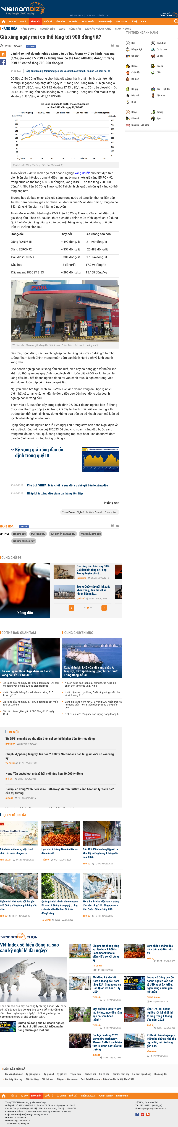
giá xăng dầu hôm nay (24, 540)
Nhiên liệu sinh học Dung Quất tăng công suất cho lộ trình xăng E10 (92, 694)
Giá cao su (72, 1079)
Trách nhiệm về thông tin (17, 1123)
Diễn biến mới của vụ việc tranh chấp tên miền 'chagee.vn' (16, 851)
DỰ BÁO (23, 21)
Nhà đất (10, 779)
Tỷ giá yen (62, 1074)
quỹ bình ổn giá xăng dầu (63, 533)
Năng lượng (28, 28)
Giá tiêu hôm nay (121, 1074)
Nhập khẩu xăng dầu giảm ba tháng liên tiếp (55, 493)
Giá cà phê (104, 1074)
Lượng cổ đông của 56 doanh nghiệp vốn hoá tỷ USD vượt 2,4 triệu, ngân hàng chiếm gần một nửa (41, 1026)
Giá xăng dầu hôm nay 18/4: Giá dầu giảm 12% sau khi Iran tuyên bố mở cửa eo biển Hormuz (31, 684)
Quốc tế (9, 798)
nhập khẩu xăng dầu (91, 533)
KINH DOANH (121, 21)
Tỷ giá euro (75, 1074)
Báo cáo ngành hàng (98, 28)
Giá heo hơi (90, 1074)
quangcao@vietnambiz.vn (154, 1108)
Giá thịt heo (47, 1079)
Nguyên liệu (47, 28)
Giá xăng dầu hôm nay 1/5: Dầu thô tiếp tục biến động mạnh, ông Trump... (93, 590)
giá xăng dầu (19, 533)
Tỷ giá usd (49, 1074)
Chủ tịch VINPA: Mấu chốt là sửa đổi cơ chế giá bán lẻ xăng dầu (67, 485)
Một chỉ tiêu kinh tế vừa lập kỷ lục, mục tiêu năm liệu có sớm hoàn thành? (107, 1014)
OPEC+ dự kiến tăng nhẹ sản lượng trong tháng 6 (92, 714)
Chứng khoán (153, 997)
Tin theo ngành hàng (142, 33)
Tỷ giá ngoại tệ (33, 1074)
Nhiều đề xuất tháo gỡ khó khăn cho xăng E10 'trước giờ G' (28, 694)
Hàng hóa (9, 28)
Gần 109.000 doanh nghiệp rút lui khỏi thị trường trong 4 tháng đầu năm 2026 (101, 853)
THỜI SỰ (13, 21)
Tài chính (10, 763)
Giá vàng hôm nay (14, 1074)
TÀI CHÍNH (60, 21)
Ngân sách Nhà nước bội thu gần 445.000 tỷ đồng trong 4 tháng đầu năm (18, 905)
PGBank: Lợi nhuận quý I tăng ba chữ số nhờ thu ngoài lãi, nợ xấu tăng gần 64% (161, 1041)
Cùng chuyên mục (78, 633)
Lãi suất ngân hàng (141, 1074)
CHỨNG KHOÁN (88, 21)
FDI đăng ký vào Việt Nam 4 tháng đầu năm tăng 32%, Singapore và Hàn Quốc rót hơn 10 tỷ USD (101, 905)
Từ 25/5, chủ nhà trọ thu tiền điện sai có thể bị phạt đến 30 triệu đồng (50, 739)
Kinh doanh (5, 860)
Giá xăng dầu (160, 1074)
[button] (71, 608)
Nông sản (75, 28)
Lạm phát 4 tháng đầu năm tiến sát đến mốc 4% (59, 851)
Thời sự (45, 860)
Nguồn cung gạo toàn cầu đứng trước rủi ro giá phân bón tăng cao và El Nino (90, 684)
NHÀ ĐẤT (73, 21)
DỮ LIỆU (134, 21)
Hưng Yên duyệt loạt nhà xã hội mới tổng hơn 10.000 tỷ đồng (44, 774)
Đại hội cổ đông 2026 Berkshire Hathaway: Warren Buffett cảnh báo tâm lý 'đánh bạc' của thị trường (60, 791)
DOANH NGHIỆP (105, 21)
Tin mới (13, 732)
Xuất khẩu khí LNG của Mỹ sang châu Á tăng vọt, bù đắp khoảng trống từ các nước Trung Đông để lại (91, 671)
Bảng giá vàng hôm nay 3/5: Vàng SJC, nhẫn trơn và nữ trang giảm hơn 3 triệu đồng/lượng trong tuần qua (93, 704)
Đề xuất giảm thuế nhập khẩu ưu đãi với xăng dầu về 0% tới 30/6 (27, 673)
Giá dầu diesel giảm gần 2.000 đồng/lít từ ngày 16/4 (28, 713)
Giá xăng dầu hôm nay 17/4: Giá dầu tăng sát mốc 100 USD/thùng (30, 703)
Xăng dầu (25, 612)
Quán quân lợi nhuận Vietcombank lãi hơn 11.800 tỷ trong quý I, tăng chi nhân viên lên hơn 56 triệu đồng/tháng (59, 907)
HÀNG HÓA (36, 21)
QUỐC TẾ (48, 21)
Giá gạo (60, 1079)
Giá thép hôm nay (13, 1079)
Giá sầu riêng (32, 1079)
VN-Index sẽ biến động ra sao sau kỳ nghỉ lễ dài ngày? (29, 947)
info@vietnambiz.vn (21, 1120)
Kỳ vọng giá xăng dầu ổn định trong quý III (39, 452)
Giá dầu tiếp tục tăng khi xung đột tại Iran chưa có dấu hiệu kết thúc (92, 570)
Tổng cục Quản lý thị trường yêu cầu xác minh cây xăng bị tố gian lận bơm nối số (67, 71)
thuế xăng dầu (38, 533)
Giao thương (123, 28)
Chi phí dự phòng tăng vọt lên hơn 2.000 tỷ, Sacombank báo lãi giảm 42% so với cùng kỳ (60, 756)
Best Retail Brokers (90, 1079)
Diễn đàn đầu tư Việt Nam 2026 (118, 1079)
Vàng (62, 28)
